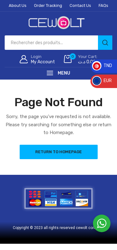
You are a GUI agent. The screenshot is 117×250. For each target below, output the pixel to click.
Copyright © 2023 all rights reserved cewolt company (58, 228)
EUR (102, 80)
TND (102, 65)
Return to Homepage (58, 151)
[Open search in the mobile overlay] (58, 42)
